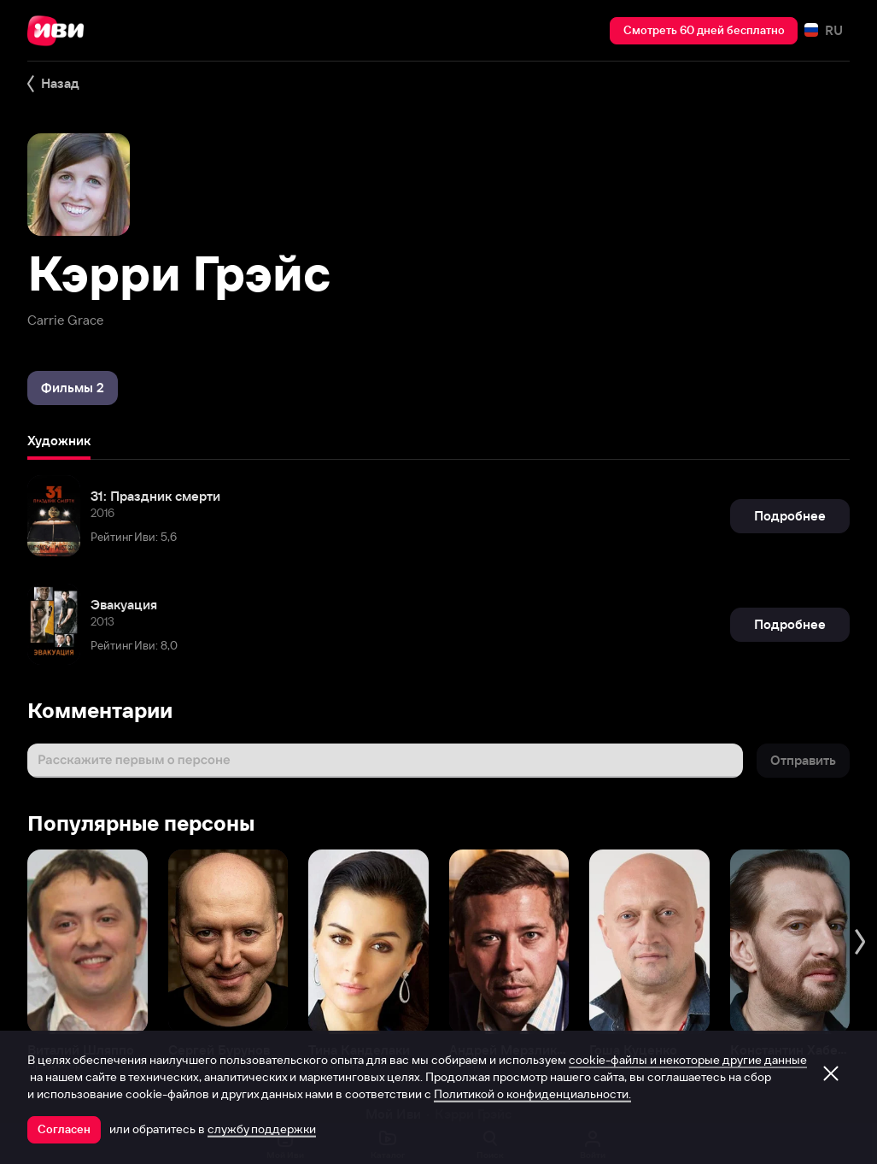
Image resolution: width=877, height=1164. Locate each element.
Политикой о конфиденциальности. (532, 1094)
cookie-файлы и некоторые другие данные (688, 1060)
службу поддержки (262, 1129)
